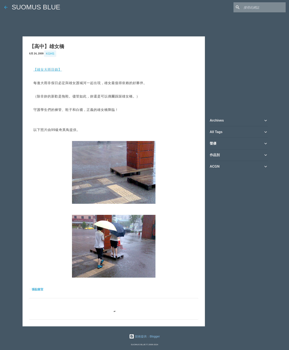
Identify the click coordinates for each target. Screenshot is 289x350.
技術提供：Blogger (144, 336)
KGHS (50, 53)
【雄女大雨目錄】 (47, 69)
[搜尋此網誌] (264, 7)
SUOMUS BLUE (36, 7)
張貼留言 (37, 289)
